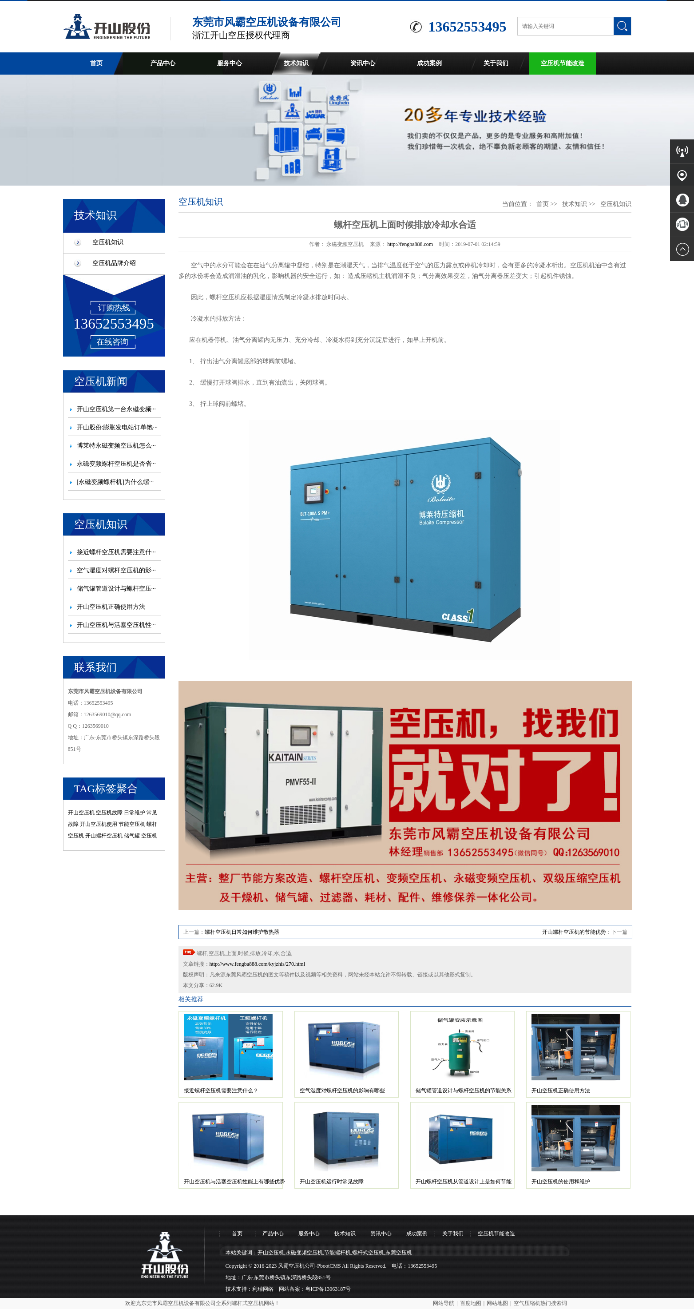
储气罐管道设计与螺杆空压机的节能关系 (464, 1090)
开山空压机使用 (98, 824)
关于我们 (496, 63)
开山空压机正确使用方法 (111, 606)
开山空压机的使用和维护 (560, 1181)
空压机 (149, 836)
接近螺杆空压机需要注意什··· (116, 552)
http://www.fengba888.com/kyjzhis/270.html (257, 964)
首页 (96, 63)
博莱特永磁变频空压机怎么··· (116, 445)
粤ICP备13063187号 (328, 1289)
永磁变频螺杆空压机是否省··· (116, 463)
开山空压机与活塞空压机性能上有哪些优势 (234, 1181)
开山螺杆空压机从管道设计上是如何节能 (464, 1181)
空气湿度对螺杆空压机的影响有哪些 (342, 1090)
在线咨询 (112, 341)
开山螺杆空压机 (104, 836)
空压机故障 (109, 812)
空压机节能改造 (562, 63)
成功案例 (429, 63)
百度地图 (470, 1303)
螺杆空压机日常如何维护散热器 (242, 932)
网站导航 (443, 1303)
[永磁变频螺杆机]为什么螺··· (115, 482)
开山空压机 (81, 812)
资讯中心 (362, 63)
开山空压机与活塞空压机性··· (116, 625)
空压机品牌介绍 (114, 263)
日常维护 (134, 812)
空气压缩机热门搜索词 (540, 1303)
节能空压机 (132, 824)
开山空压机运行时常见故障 (332, 1181)
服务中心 (229, 63)
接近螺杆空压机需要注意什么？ (221, 1090)
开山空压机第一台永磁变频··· (116, 409)
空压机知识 (107, 242)
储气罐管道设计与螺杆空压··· (116, 588)
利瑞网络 (263, 1289)
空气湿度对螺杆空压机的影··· (116, 570)
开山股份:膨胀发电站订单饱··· (117, 427)
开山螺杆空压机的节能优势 (574, 932)
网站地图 (497, 1303)
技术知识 (296, 63)
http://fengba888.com (410, 244)
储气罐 (132, 836)
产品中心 (163, 63)
